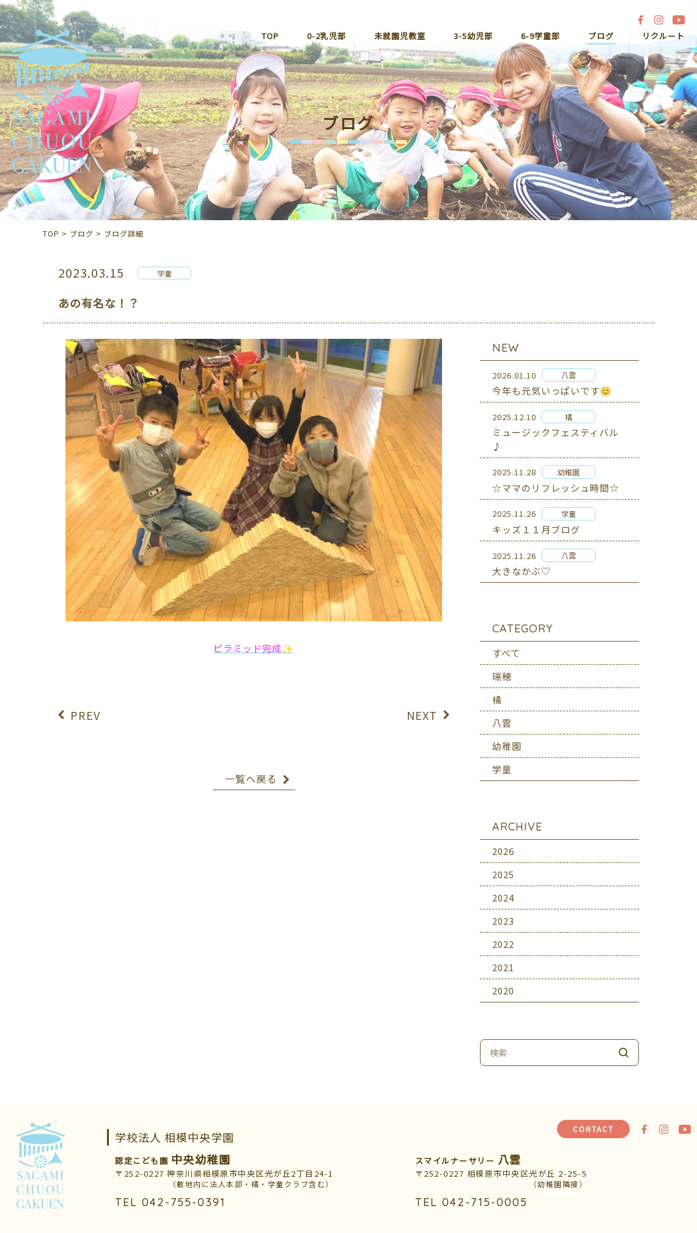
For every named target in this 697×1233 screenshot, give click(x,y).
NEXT (422, 706)
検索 (623, 1044)
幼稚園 (507, 737)
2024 (503, 889)
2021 (503, 959)
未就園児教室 (400, 36)
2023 (503, 912)
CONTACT (593, 1129)
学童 (502, 761)
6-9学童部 (540, 36)
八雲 (502, 714)
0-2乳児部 (326, 36)
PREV (85, 706)
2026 (503, 843)
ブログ (601, 36)
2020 (503, 982)
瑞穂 (502, 668)
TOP (270, 36)
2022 (503, 936)
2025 (503, 866)
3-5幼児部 (473, 36)
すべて (506, 645)
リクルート (663, 36)
